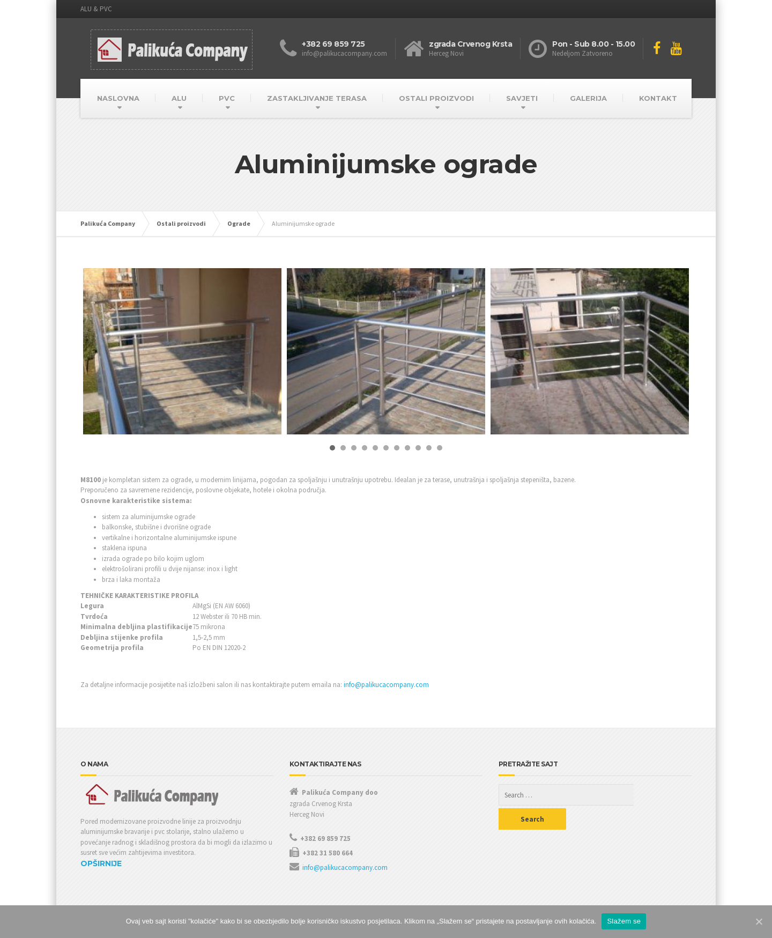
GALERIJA (588, 98)
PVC (227, 98)
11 (439, 447)
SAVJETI (522, 98)
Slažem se (624, 921)
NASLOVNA (118, 98)
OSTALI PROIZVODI (436, 98)
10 (429, 447)
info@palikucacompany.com (386, 684)
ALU (179, 98)
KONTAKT (658, 98)
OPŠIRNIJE (101, 863)
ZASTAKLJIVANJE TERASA (317, 98)
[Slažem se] (758, 921)
